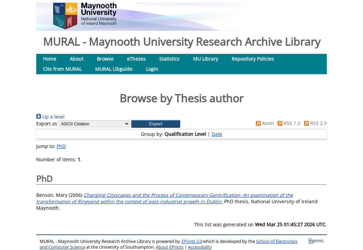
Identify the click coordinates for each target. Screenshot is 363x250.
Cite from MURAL (62, 69)
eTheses (136, 59)
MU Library (205, 59)
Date (217, 134)
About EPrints (170, 247)
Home (49, 59)
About (76, 59)
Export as (46, 123)
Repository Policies (253, 59)
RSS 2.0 (314, 123)
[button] (155, 124)
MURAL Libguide (113, 69)
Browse (105, 59)
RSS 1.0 (287, 123)
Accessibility (200, 247)
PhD (61, 146)
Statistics (169, 59)
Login (152, 69)
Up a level (50, 116)
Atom (264, 123)
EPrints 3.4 (191, 241)
